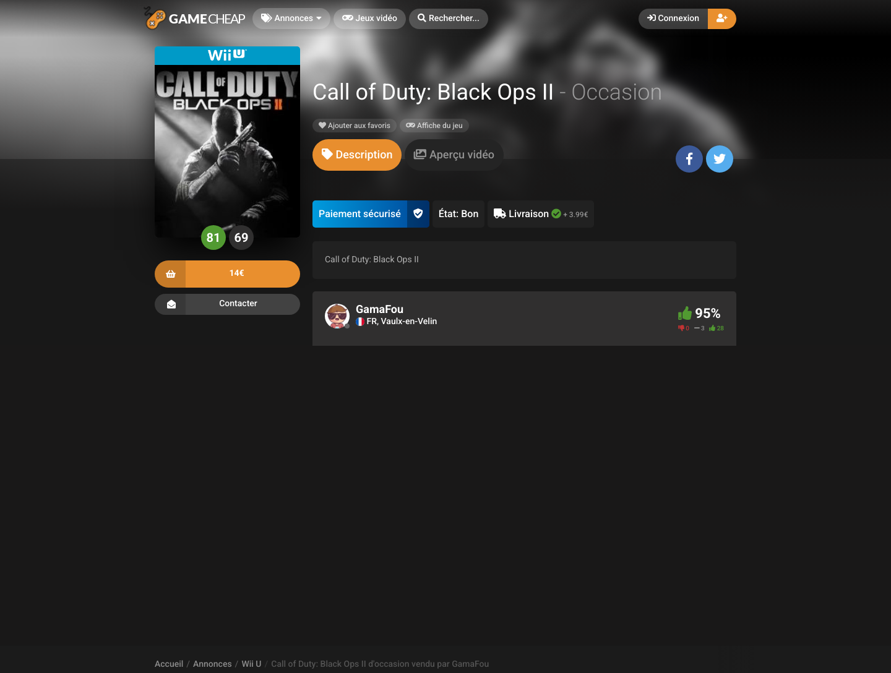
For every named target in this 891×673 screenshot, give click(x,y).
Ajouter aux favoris (354, 125)
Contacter (227, 304)
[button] (448, 19)
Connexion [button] (673, 19)
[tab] (357, 155)
